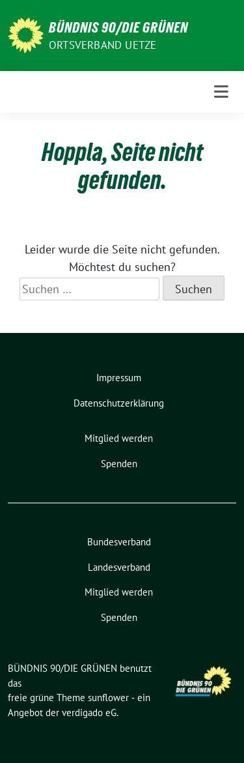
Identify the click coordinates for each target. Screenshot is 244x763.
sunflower (108, 697)
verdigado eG (89, 712)
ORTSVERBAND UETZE (102, 45)
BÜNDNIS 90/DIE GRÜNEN (118, 27)
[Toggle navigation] (221, 92)
